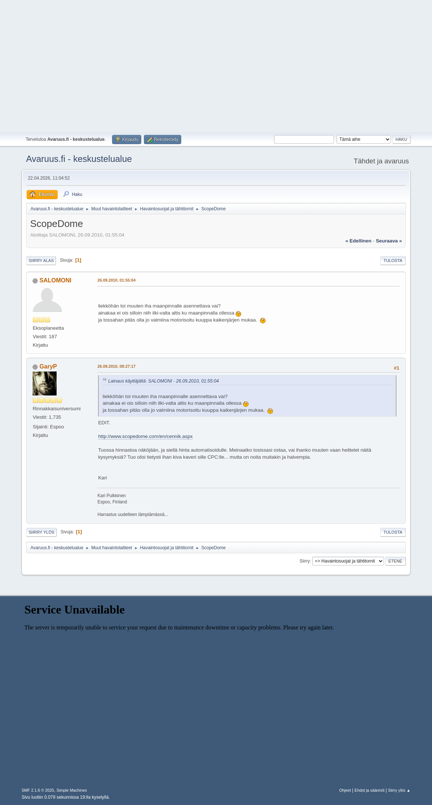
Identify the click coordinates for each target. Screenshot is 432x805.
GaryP (48, 366)
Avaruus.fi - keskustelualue (79, 159)
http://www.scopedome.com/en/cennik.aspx (145, 436)
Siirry (305, 561)
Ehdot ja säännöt (369, 790)
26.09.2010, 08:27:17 (116, 366)
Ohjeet (345, 790)
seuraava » (389, 241)
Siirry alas (41, 260)
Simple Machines (72, 790)
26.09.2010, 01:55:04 (116, 280)
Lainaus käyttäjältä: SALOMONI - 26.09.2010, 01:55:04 (163, 381)
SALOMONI (55, 280)
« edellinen (358, 241)
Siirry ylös (41, 532)
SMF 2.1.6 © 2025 (37, 790)
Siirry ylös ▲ (399, 790)
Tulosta (393, 260)
